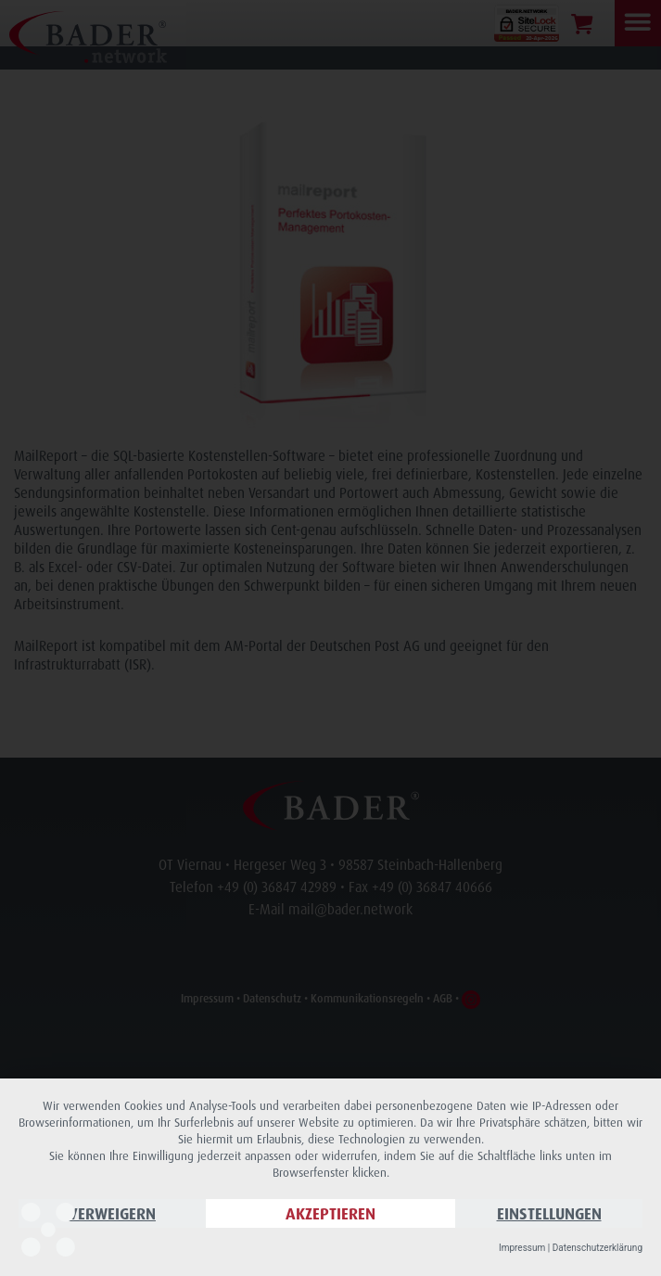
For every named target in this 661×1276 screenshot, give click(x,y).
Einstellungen (549, 1213)
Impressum (522, 1248)
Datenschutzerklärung (597, 1248)
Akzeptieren (330, 1213)
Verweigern (112, 1213)
